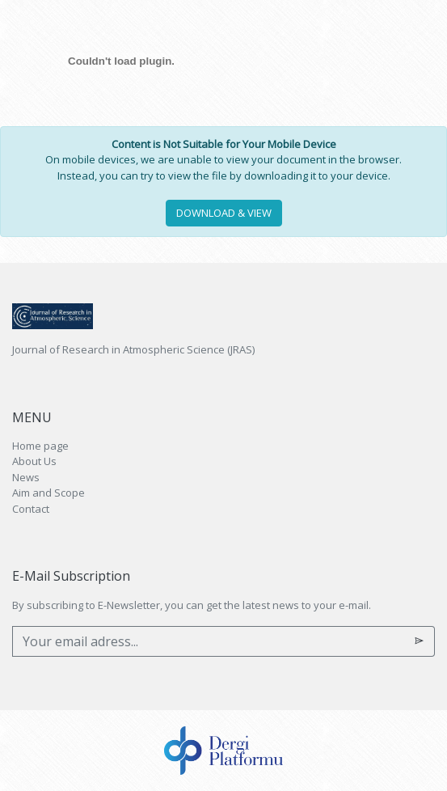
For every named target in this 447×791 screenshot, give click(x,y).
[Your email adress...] (208, 641)
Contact (30, 508)
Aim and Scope (48, 492)
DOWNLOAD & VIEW (224, 212)
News (26, 477)
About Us (34, 461)
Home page (40, 445)
